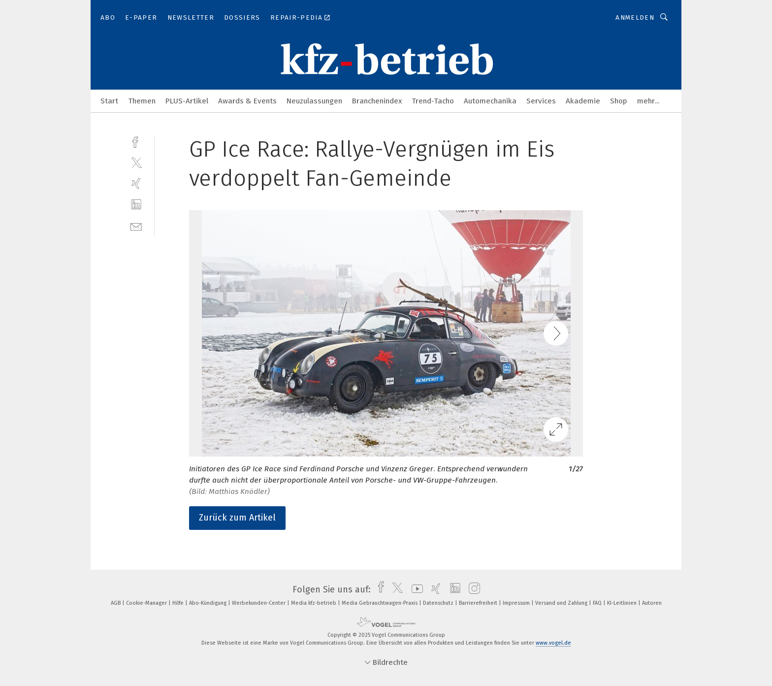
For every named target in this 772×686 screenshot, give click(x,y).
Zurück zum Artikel (237, 517)
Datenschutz (439, 603)
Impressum (517, 603)
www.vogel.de (553, 643)
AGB (116, 603)
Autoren (652, 603)
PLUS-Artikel (186, 101)
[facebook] (136, 141)
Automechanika (490, 101)
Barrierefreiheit (479, 603)
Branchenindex (377, 101)
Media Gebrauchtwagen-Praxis (380, 603)
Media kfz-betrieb (314, 603)
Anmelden (634, 17)
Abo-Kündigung (208, 603)
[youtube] (415, 589)
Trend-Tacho (433, 101)
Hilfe (178, 603)
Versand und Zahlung (562, 603)
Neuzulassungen (314, 101)
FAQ (598, 603)
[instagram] (472, 589)
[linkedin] (136, 204)
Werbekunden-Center (259, 603)
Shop (618, 101)
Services (541, 101)
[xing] (136, 183)
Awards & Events (247, 101)
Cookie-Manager (147, 603)
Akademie (583, 101)
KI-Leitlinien (622, 603)
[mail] (136, 226)
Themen (142, 101)
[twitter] (136, 162)
